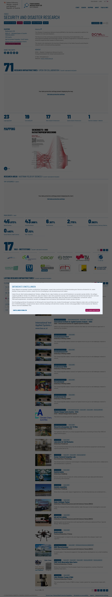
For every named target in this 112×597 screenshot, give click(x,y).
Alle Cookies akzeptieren (92, 310)
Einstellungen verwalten (20, 310)
